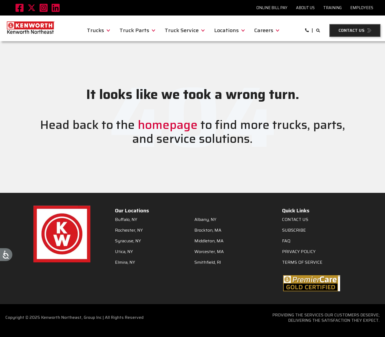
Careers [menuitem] (266, 30)
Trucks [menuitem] (98, 30)
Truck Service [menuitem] (185, 30)
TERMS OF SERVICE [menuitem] (302, 262)
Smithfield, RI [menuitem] (207, 262)
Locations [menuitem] (229, 30)
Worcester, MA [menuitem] (209, 252)
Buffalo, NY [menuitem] (126, 219)
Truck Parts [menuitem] (137, 30)
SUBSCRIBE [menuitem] (294, 230)
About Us (305, 8)
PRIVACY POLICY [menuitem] (298, 252)
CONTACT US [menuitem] (295, 219)
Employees (361, 8)
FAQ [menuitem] (286, 241)
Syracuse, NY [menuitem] (128, 241)
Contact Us (351, 30)
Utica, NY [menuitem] (124, 252)
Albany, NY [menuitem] (205, 219)
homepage (168, 124)
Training (332, 8)
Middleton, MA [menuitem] (209, 241)
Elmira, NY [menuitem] (125, 262)
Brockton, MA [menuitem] (207, 230)
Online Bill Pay (271, 8)
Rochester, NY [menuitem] (129, 230)
